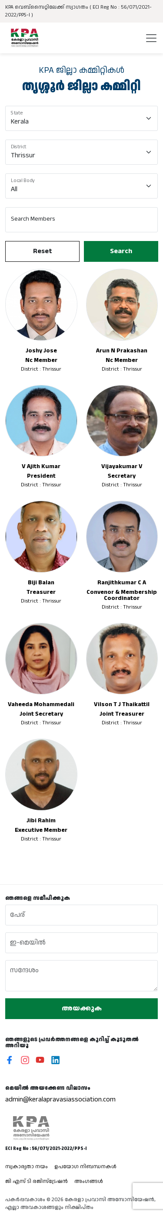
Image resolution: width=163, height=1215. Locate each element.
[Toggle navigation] (151, 38)
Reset (42, 251)
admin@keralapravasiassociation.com (60, 1099)
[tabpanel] (81, 480)
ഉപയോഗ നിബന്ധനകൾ (85, 1166)
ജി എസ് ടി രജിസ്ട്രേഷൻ (36, 1181)
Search (121, 251)
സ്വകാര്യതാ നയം (26, 1166)
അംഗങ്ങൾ (88, 1181)
